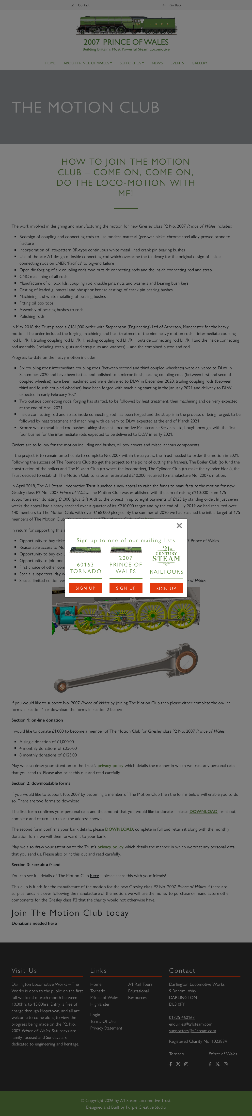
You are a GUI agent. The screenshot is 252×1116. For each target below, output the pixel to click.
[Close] (179, 526)
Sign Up (85, 588)
